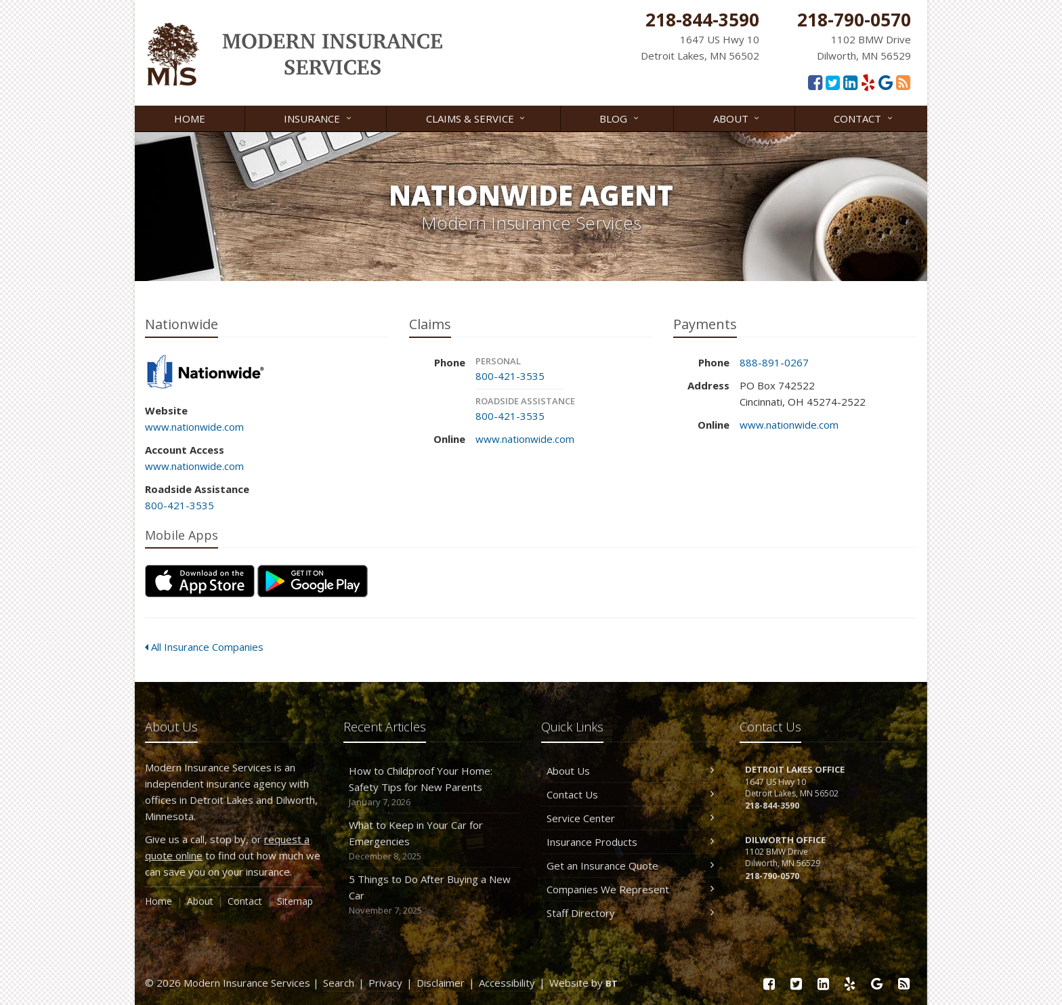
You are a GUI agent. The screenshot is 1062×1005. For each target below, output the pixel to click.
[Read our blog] (903, 81)
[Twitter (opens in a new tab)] (833, 81)
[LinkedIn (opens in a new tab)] (850, 81)
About (737, 117)
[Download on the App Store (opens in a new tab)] (200, 581)
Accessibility (507, 982)
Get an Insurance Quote (630, 865)
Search (338, 982)
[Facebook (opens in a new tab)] (815, 81)
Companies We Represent (630, 889)
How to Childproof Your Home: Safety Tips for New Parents (432, 786)
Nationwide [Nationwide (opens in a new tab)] (205, 372)
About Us (630, 770)
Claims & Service (476, 117)
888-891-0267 (774, 362)
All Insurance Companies (204, 647)
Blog (619, 117)
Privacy (385, 982)
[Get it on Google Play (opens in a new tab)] (312, 581)
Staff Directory (630, 913)
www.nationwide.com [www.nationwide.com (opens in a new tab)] (194, 426)
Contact (864, 117)
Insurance (318, 117)
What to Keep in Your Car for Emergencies (432, 840)
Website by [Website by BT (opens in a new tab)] (583, 982)
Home (189, 118)
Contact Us (630, 794)
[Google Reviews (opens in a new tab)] (885, 81)
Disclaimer (441, 982)
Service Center (630, 818)
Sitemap (295, 901)
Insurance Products (630, 842)
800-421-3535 (179, 505)
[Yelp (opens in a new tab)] (868, 81)
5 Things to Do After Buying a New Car (432, 895)
